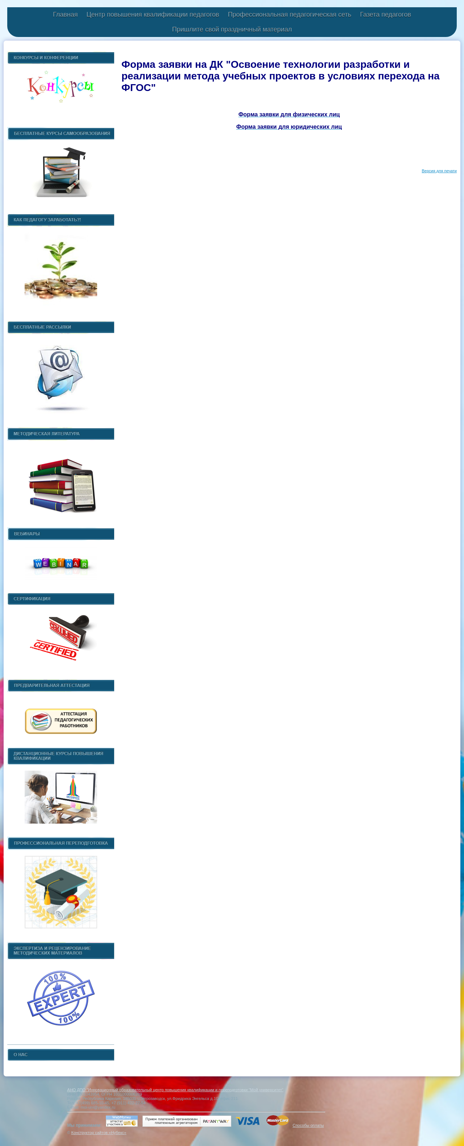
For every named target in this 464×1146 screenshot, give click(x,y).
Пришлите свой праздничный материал (232, 29)
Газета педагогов (385, 14)
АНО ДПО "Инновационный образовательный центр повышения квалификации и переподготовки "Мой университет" (175, 1090)
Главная (65, 14)
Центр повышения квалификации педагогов (152, 14)
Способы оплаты (308, 1125)
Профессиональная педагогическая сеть (290, 14)
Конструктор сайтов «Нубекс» (98, 1132)
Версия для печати (439, 171)
